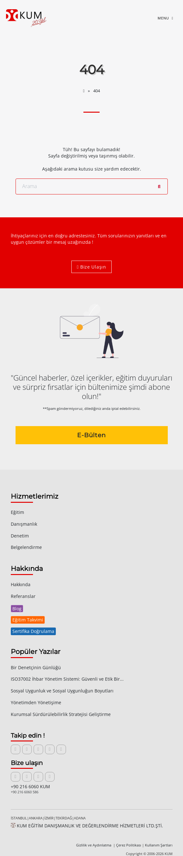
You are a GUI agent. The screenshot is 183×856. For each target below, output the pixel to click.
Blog (17, 609)
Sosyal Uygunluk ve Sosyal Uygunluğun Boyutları (62, 691)
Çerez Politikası (128, 845)
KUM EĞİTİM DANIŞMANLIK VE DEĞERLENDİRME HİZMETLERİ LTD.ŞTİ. (87, 826)
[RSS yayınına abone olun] (61, 749)
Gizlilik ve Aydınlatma (94, 845)
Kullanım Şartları (159, 845)
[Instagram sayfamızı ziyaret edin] (50, 749)
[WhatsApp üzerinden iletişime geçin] (50, 777)
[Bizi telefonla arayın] (38, 777)
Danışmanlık (24, 524)
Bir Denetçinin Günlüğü (36, 667)
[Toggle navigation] (165, 18)
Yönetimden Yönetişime (36, 702)
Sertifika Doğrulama (33, 631)
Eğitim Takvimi (27, 620)
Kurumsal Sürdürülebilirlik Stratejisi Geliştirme (61, 714)
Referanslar (23, 596)
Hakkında (20, 584)
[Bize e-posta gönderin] (15, 777)
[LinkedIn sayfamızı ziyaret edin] (15, 749)
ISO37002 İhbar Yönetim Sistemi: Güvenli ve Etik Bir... (67, 679)
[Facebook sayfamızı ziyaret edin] (38, 749)
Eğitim (17, 512)
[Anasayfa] (84, 91)
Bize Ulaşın (91, 267)
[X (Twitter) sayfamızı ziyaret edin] (27, 749)
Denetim (20, 536)
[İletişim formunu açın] (27, 777)
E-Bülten (91, 435)
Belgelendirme (26, 547)
